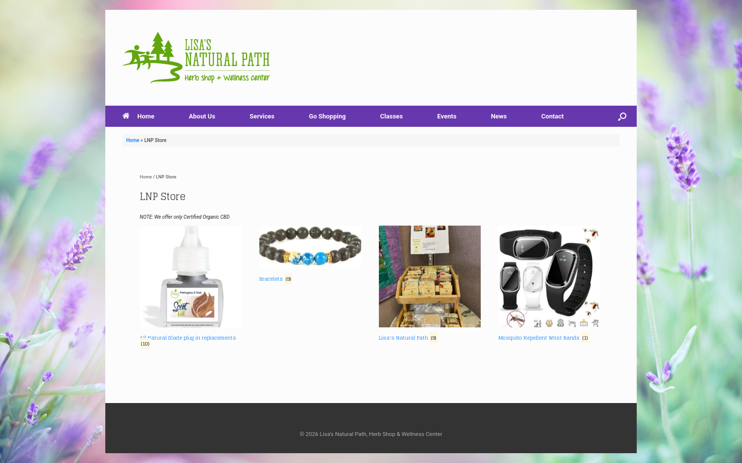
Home (139, 116)
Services (261, 116)
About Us (202, 116)
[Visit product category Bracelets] (310, 255)
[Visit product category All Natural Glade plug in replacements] (191, 287)
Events (447, 116)
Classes (391, 116)
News (499, 116)
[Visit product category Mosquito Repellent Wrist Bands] (549, 284)
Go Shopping (327, 116)
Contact (552, 116)
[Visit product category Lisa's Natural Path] (430, 284)
